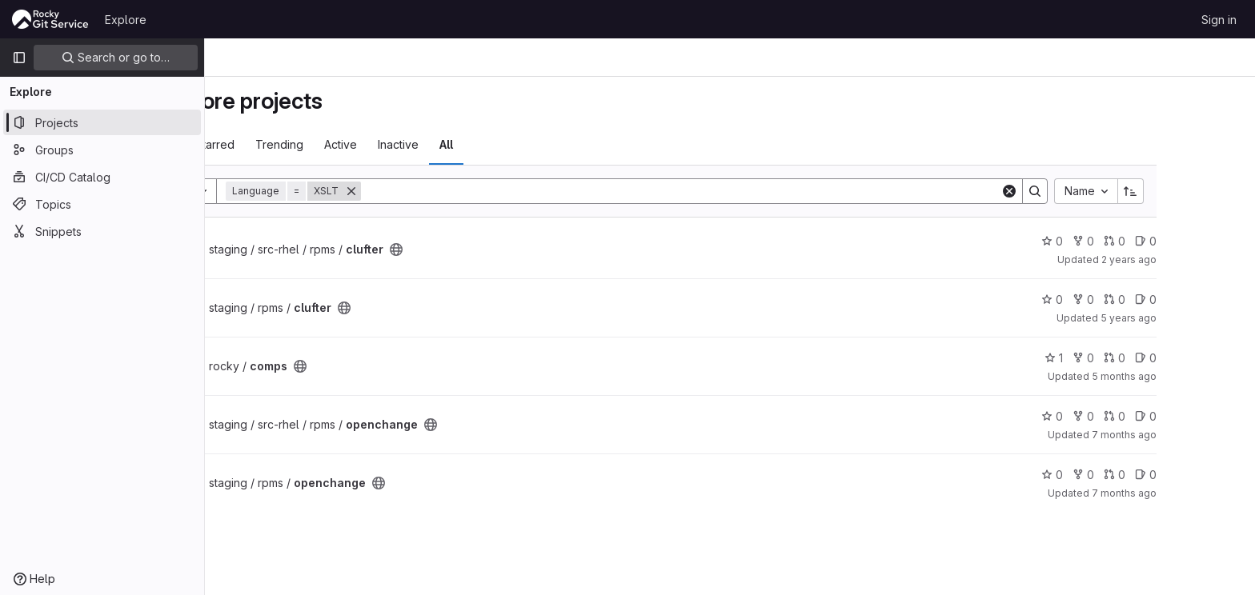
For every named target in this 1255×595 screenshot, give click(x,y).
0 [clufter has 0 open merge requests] (1187, 241)
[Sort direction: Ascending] (1204, 191)
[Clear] (1082, 191)
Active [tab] (413, 144)
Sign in (1219, 19)
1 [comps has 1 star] (1126, 358)
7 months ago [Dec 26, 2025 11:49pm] (1197, 493)
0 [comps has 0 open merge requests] (1187, 358)
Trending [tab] (352, 144)
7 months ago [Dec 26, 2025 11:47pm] (1197, 435)
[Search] (753, 191)
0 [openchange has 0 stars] (1125, 416)
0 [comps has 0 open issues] (1218, 358)
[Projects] (102, 122)
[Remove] (424, 191)
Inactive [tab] (471, 144)
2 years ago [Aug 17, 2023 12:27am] (1201, 260)
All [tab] (519, 144)
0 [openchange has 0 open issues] (1218, 416)
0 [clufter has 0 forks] (1156, 241)
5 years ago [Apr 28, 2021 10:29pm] (1201, 318)
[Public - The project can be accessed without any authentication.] (469, 249)
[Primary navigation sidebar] (19, 57)
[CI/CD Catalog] (102, 177)
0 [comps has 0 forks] (1156, 358)
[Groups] (102, 149)
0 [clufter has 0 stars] (1125, 241)
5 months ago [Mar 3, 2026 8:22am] (1197, 376)
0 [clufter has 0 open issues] (1218, 241)
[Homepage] (50, 19)
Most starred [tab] (274, 144)
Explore (125, 19)
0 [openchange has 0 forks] (1156, 416)
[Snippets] (102, 231)
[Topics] (102, 204)
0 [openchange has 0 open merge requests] (1187, 416)
